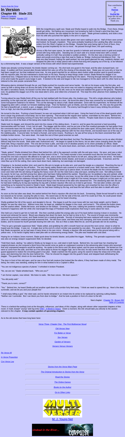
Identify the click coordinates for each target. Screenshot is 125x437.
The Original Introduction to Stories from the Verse (62, 372)
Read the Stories (62, 377)
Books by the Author (62, 387)
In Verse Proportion (9, 357)
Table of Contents (8, 16)
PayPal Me (114, 14)
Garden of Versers (62, 342)
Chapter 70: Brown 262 (113, 300)
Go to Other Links (62, 392)
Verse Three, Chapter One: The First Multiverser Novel (62, 324)
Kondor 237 (22, 18)
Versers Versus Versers (62, 346)
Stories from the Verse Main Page (62, 367)
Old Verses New (63, 329)
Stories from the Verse (9, 6)
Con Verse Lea (7, 362)
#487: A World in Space (50, 309)
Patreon (114, 10)
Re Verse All (6, 353)
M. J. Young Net (62, 419)
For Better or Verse (62, 333)
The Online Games (62, 382)
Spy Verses (62, 337)
